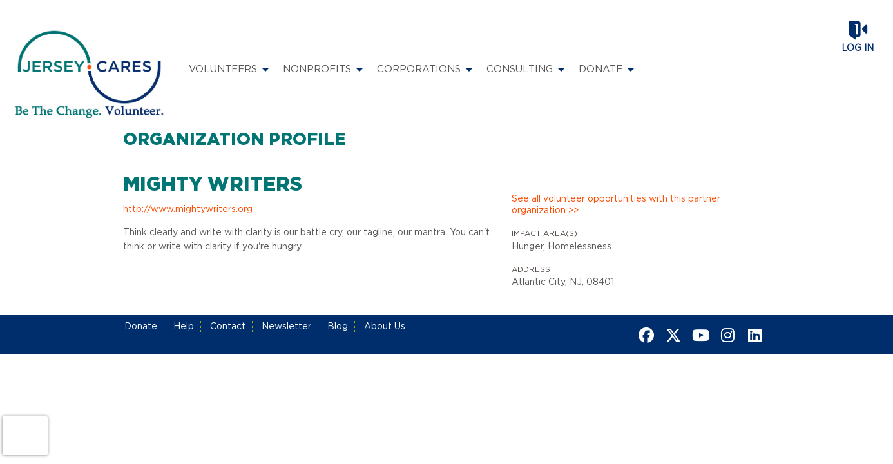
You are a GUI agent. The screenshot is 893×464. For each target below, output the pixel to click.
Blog (337, 326)
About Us (384, 326)
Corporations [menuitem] (419, 69)
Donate (140, 326)
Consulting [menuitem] (519, 69)
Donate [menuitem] (600, 69)
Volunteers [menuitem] (223, 69)
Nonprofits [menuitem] (317, 69)
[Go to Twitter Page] (671, 335)
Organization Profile (234, 139)
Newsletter (286, 326)
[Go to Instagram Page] (725, 335)
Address (531, 269)
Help (183, 326)
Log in (857, 48)
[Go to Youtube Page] (698, 335)
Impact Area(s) (544, 233)
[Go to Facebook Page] (644, 335)
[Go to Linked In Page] (752, 335)
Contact (227, 326)
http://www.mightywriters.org (188, 209)
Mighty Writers (212, 185)
